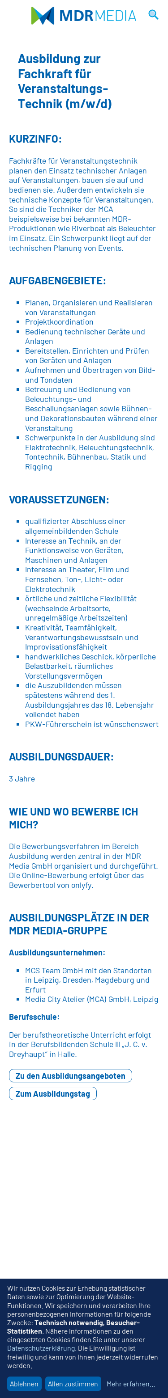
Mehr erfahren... (131, 1383)
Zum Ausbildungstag (53, 1093)
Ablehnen (24, 1383)
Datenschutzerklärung (41, 1347)
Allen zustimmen (73, 1383)
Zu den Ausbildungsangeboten (70, 1076)
